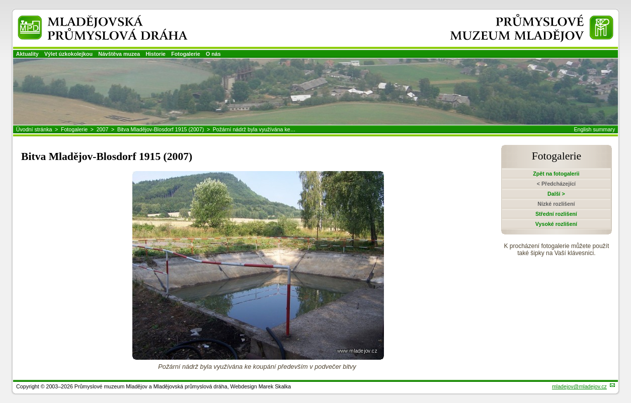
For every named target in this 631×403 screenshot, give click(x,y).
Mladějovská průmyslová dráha (89, 19)
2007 (103, 129)
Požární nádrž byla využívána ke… (254, 129)
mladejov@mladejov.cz (579, 386)
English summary (594, 129)
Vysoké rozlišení (556, 224)
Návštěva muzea (119, 54)
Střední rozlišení (556, 214)
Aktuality (27, 54)
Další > (556, 194)
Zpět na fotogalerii (556, 174)
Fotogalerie (185, 54)
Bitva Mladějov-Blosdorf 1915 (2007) (160, 129)
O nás (213, 54)
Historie (155, 54)
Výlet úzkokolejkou (68, 54)
